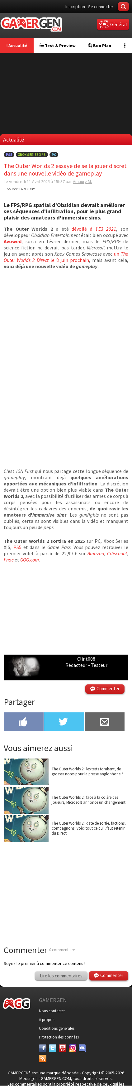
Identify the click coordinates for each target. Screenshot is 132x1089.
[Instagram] (72, 1048)
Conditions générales (56, 1028)
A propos (46, 1019)
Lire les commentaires (61, 976)
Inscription (75, 6)
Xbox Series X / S (32, 154)
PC (54, 154)
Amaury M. (82, 181)
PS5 (9, 154)
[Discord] (82, 1048)
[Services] (42, 1058)
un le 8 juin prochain (66, 257)
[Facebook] (42, 1048)
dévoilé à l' (94, 229)
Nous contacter (52, 1011)
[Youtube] (62, 1048)
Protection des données (59, 1037)
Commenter (108, 688)
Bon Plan (99, 45)
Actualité (16, 45)
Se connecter (100, 6)
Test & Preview (58, 45)
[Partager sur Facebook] (24, 722)
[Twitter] (52, 1048)
